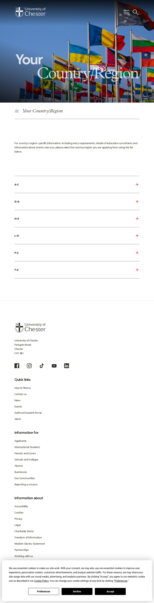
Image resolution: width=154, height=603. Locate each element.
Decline (77, 591)
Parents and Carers (25, 453)
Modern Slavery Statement (29, 543)
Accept (110, 591)
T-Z (16, 270)
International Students (27, 447)
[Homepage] (30, 12)
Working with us (23, 556)
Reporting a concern (26, 484)
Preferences (43, 591)
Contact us (20, 394)
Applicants (20, 441)
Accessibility (21, 506)
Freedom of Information (28, 537)
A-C (16, 184)
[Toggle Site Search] (136, 12)
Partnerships (21, 550)
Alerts (17, 419)
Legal (17, 525)
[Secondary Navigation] (77, 111)
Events (18, 406)
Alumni (18, 466)
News (17, 400)
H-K (16, 218)
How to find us (22, 388)
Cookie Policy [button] (41, 581)
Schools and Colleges (26, 459)
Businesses (20, 472)
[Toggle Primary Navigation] (127, 12)
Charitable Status (24, 531)
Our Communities (24, 478)
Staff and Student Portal (28, 413)
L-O (16, 235)
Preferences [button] (120, 581)
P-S (16, 253)
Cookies (18, 512)
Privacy (18, 518)
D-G (16, 201)
